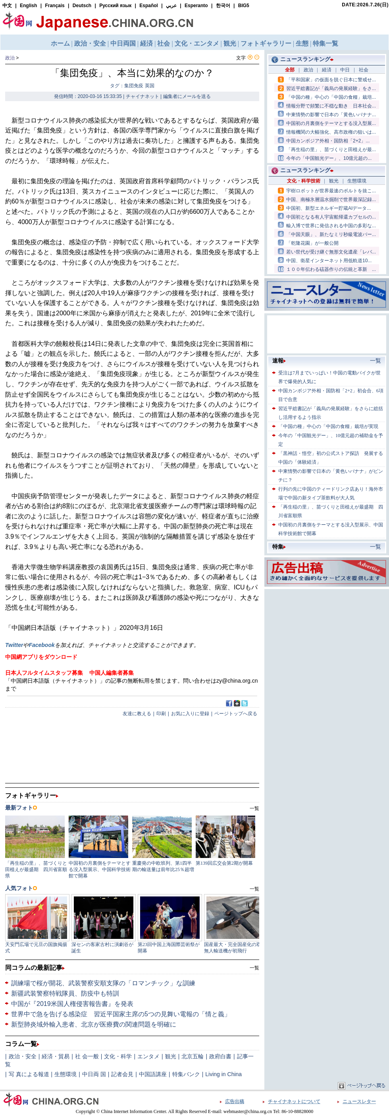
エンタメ (148, 1056)
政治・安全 (23, 1056)
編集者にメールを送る (187, 96)
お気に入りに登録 (190, 713)
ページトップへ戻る (235, 713)
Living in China (223, 1074)
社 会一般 (87, 1056)
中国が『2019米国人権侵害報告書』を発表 (72, 1003)
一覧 (254, 968)
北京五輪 (192, 1056)
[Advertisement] (326, 640)
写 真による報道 (29, 1074)
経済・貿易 (55, 1056)
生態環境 (65, 1074)
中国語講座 (153, 1074)
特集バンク (186, 1074)
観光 (170, 1056)
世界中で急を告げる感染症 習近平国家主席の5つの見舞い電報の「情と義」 (121, 1014)
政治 (10, 58)
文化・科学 (118, 1056)
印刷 (161, 713)
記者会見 (122, 1074)
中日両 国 (94, 1074)
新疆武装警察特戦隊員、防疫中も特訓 (65, 993)
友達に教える (137, 713)
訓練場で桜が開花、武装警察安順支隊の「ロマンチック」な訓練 (103, 983)
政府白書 (220, 1056)
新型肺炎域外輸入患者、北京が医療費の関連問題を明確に (93, 1024)
